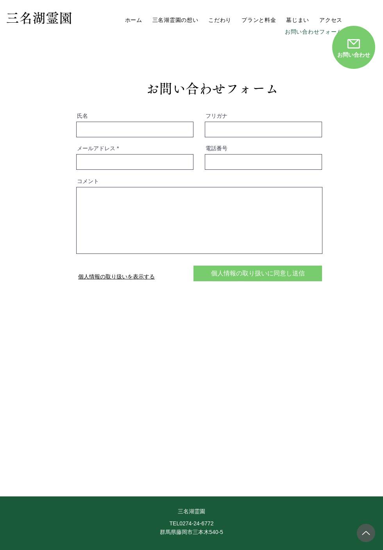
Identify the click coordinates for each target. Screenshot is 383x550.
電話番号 (216, 148)
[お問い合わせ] (353, 47)
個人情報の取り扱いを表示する (116, 276)
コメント (88, 181)
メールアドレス (96, 148)
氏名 (82, 116)
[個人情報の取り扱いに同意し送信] (257, 273)
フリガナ (216, 116)
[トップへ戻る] (366, 533)
